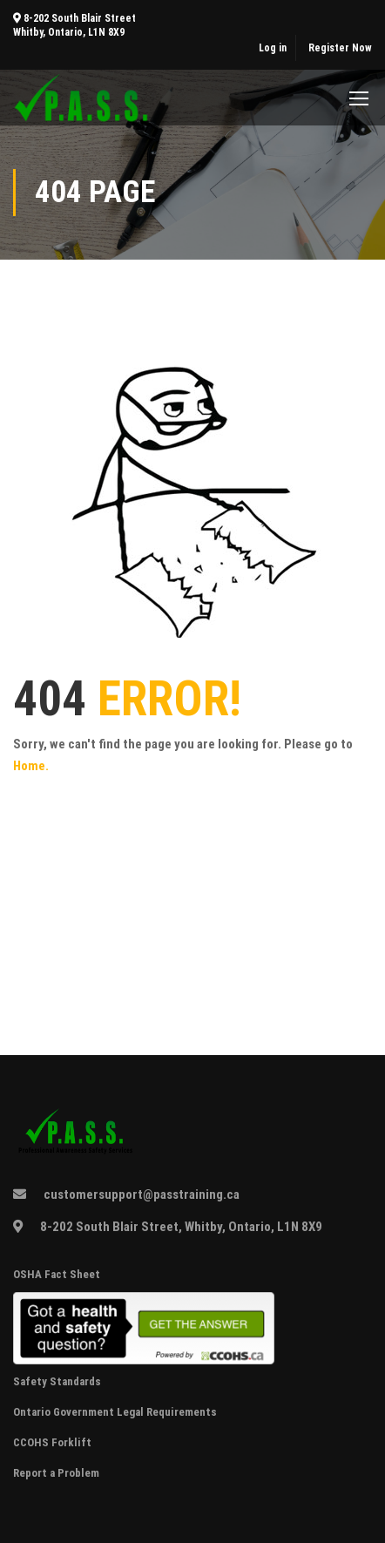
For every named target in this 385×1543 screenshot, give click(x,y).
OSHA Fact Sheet (56, 1274)
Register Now (340, 48)
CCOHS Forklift (52, 1442)
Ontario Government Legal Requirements (115, 1411)
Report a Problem (56, 1472)
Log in (273, 48)
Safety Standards (58, 1381)
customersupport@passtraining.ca (142, 1194)
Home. (31, 766)
